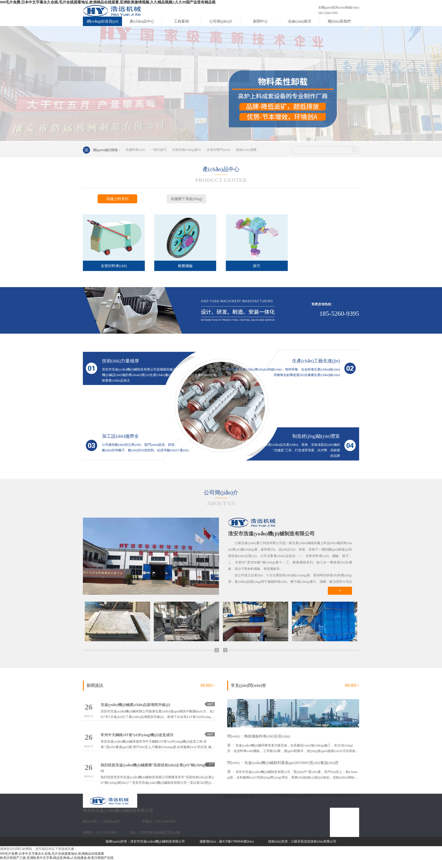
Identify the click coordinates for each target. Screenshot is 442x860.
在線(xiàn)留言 (299, 21)
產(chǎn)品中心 (142, 21)
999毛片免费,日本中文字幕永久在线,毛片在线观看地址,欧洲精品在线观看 (52, 853)
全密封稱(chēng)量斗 (186, 150)
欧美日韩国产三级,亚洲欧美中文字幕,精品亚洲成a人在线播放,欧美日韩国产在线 (56, 858)
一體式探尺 (159, 150)
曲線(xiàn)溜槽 (246, 150)
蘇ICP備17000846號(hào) (236, 841)
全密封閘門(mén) (218, 150)
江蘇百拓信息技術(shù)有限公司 (313, 841)
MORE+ (208, 685)
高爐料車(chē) (135, 150)
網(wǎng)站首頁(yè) (102, 21)
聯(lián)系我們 (339, 21)
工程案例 (181, 21)
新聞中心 (260, 21)
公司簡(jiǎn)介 (221, 21)
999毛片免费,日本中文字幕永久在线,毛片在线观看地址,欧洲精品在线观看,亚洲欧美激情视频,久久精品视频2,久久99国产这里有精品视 (107, 2)
